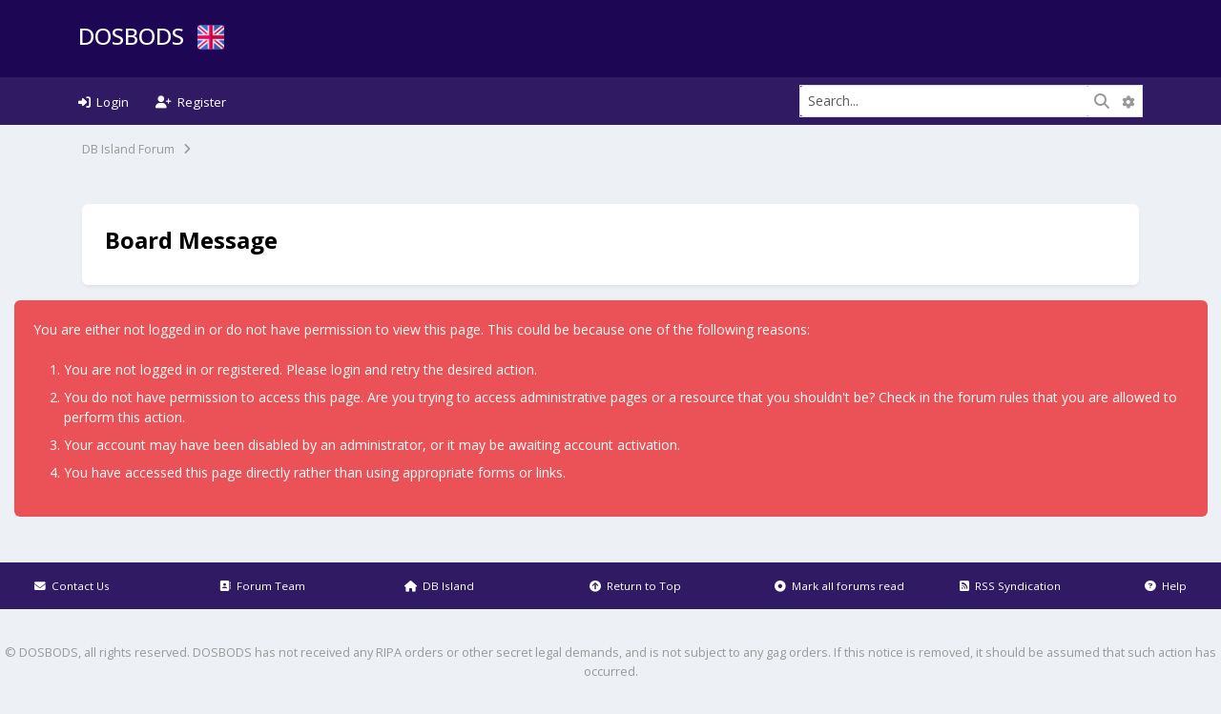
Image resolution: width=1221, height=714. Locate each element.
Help (1166, 586)
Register (190, 102)
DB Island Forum (128, 148)
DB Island (439, 586)
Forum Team (262, 586)
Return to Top (635, 586)
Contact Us (72, 586)
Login (103, 102)
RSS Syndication (1010, 586)
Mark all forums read (839, 586)
